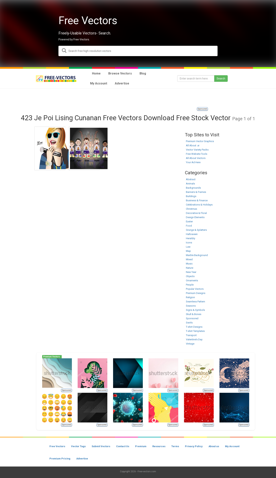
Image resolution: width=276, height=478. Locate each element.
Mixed (189, 259)
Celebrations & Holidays (199, 204)
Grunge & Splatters (196, 229)
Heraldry (190, 238)
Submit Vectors (101, 446)
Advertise (82, 458)
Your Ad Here (193, 162)
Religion (190, 297)
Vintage (190, 343)
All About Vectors (195, 158)
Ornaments (192, 280)
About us (214, 446)
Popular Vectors (195, 288)
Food (189, 225)
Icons (189, 242)
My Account (232, 446)
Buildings (191, 196)
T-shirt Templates (195, 331)
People (190, 284)
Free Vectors (57, 446)
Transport (191, 335)
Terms (175, 446)
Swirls (189, 322)
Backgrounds (193, 187)
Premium (140, 446)
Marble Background (197, 255)
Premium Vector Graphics (200, 141)
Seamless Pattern (195, 301)
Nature (189, 267)
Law (188, 246)
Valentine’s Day (194, 339)
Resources (158, 446)
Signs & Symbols (195, 310)
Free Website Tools (196, 153)
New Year (191, 272)
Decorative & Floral (196, 213)
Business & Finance (197, 200)
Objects (190, 276)
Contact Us (122, 446)
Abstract (191, 179)
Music (189, 263)
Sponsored (202, 109)
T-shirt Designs (194, 326)
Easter (189, 221)
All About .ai (192, 145)
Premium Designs (195, 293)
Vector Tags (78, 446)
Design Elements (195, 217)
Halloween (192, 234)
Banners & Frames (196, 192)
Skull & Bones (193, 314)
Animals (190, 183)
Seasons (191, 305)
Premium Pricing (59, 458)
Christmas (191, 208)
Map (188, 251)
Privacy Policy (194, 446)
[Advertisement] (138, 98)
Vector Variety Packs (197, 149)
